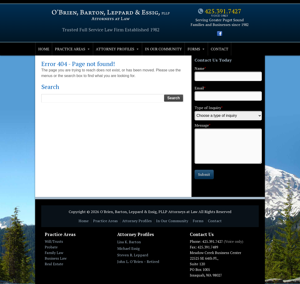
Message (202, 125)
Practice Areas (70, 49)
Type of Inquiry (209, 107)
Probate (51, 247)
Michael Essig (128, 248)
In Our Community (163, 49)
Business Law (56, 258)
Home (43, 49)
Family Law (54, 252)
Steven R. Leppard (132, 255)
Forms (194, 49)
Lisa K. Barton (129, 241)
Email (200, 88)
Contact (219, 49)
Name (200, 68)
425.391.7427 (223, 11)
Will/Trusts (54, 241)
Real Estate (54, 264)
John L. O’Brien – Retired (138, 261)
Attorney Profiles (115, 49)
